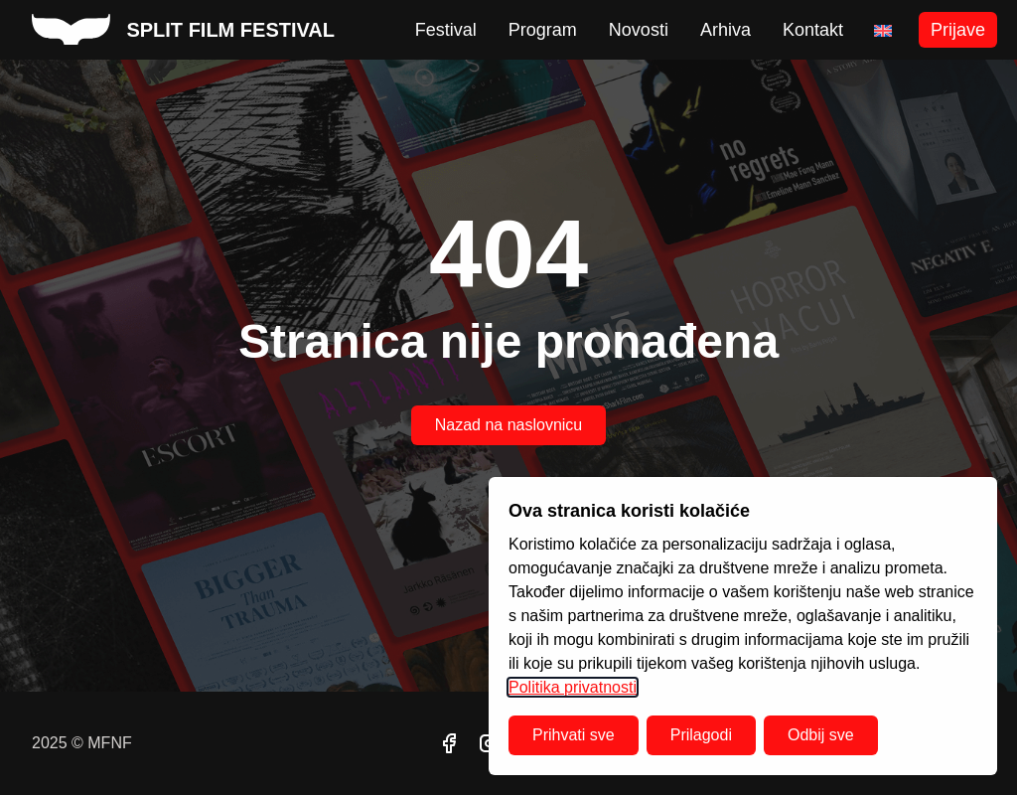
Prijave (958, 30)
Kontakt (813, 30)
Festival (446, 30)
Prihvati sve (573, 734)
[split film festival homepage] (183, 30)
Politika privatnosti (572, 687)
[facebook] (449, 743)
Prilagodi (701, 734)
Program (542, 30)
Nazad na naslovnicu (509, 424)
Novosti (638, 30)
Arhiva (725, 30)
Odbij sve (821, 734)
